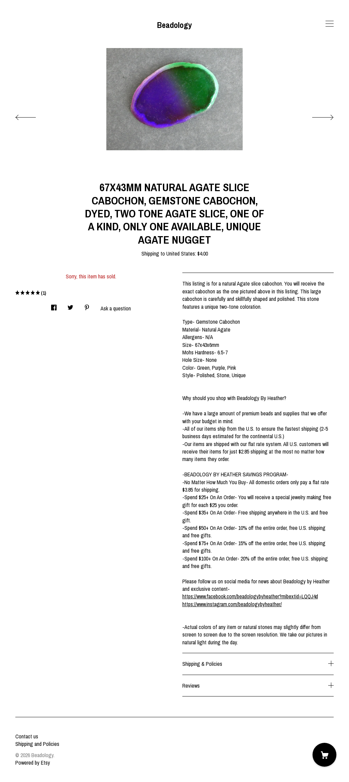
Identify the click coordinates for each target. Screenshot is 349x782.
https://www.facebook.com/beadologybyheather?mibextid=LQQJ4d (250, 596)
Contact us (26, 736)
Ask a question (116, 308)
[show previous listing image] (32, 115)
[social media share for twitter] (70, 305)
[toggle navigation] (329, 23)
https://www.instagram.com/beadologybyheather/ (232, 604)
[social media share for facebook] (54, 305)
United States (180, 253)
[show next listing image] (317, 115)
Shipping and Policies (37, 744)
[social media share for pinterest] (87, 305)
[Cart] (324, 755)
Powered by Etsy (32, 762)
